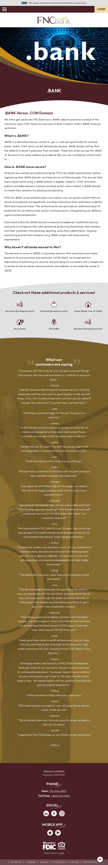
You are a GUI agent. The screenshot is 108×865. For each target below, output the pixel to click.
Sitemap (74, 862)
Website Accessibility (54, 771)
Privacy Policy (59, 862)
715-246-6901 (58, 791)
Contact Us (16, 862)
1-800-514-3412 (60, 795)
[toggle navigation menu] (5, 9)
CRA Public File (90, 862)
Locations (31, 862)
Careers (44, 862)
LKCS (62, 853)
